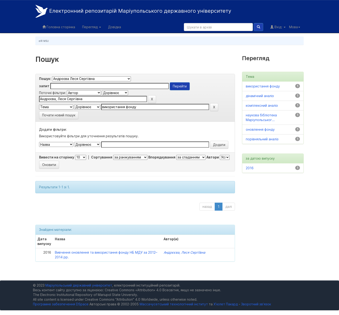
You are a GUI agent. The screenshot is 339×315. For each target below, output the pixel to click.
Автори (212, 157)
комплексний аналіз (262, 105)
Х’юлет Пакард (226, 304)
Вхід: (278, 27)
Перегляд (91, 27)
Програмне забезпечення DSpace (61, 304)
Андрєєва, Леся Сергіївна (184, 252)
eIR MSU (44, 40)
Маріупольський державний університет (78, 285)
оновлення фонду (260, 129)
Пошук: (45, 79)
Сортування (101, 157)
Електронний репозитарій (133, 11)
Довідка (114, 27)
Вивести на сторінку (56, 157)
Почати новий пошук (58, 115)
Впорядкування (161, 157)
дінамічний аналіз (260, 96)
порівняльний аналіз (262, 139)
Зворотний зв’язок (256, 304)
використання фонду (263, 86)
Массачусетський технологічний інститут (174, 304)
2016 (250, 168)
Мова (294, 27)
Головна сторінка (58, 27)
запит (44, 86)
